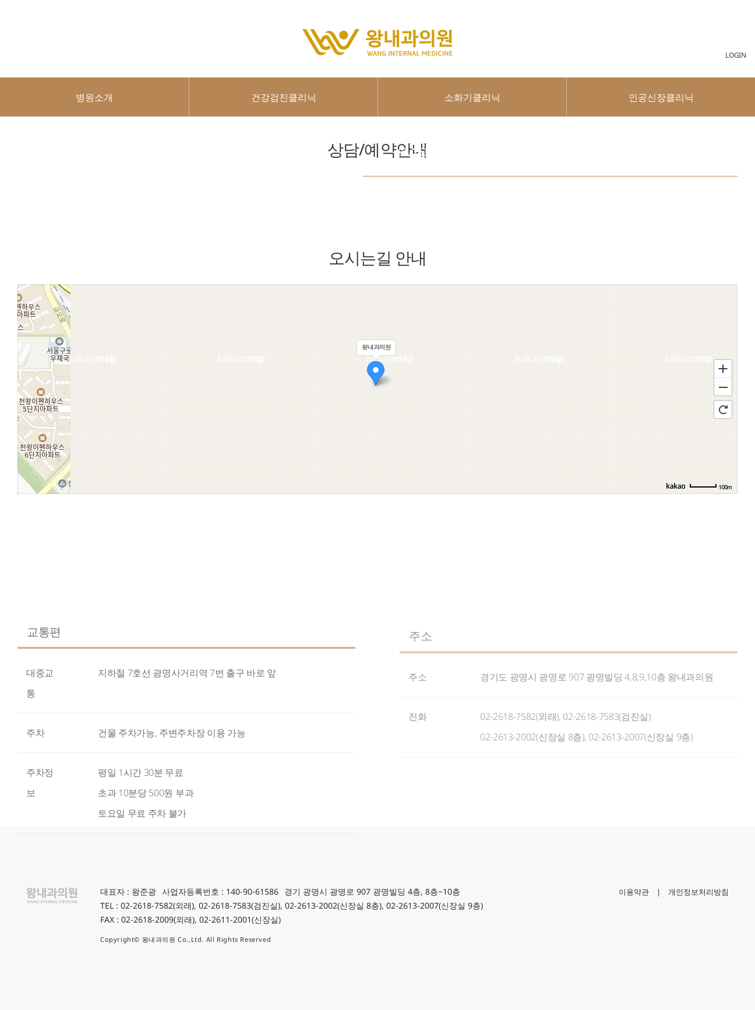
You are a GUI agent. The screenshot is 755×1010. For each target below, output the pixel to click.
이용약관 (634, 892)
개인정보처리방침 (698, 892)
